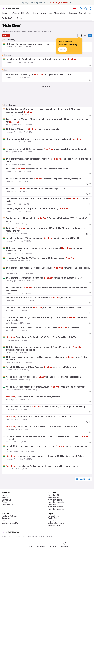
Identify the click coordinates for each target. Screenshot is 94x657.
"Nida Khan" (7, 18)
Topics (53, 546)
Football (82, 13)
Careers (5, 521)
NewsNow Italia (54, 504)
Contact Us (6, 500)
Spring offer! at (45, 2)
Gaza (35, 13)
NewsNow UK (53, 495)
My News (41, 546)
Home (4, 13)
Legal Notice (53, 521)
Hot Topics (14, 13)
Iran (50, 13)
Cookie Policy (53, 518)
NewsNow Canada (55, 507)
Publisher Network (9, 516)
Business (72, 13)
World (28, 13)
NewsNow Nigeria (55, 500)
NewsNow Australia (56, 509)
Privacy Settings (54, 525)
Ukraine (43, 13)
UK (22, 13)
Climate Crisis (60, 13)
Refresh (64, 546)
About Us (5, 498)
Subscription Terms (56, 523)
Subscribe (6, 502)
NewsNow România (56, 502)
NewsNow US (53, 498)
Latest (6, 35)
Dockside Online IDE (10, 523)
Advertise (6, 518)
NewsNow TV (7, 504)
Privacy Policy (53, 516)
